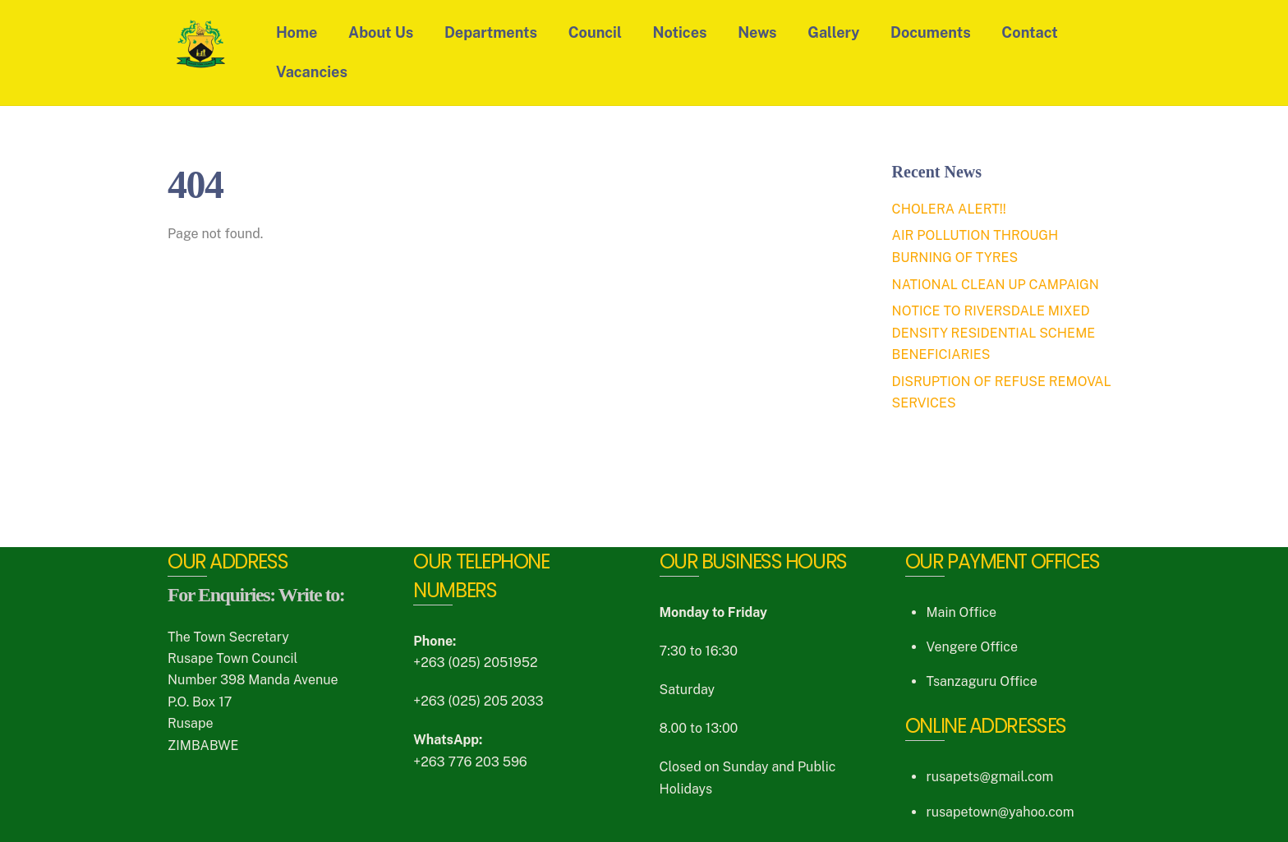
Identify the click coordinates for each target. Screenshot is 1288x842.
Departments (490, 32)
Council (595, 32)
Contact (1029, 32)
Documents (930, 32)
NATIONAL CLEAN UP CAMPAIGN (995, 284)
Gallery (833, 32)
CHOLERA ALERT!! (949, 209)
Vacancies (311, 72)
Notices (680, 32)
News (757, 32)
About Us (380, 32)
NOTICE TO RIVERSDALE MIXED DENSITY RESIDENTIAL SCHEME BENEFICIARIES (994, 332)
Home (296, 32)
